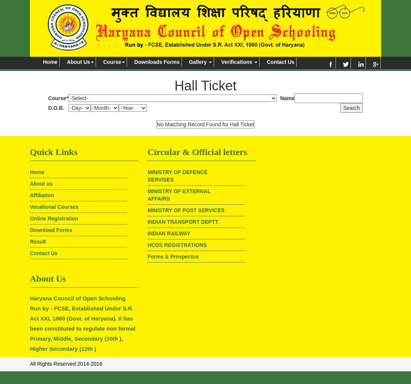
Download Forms (51, 230)
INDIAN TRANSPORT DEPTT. (183, 222)
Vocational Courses (54, 207)
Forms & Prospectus (173, 257)
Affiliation (42, 195)
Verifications (239, 62)
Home (50, 62)
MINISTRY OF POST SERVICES (186, 210)
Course (114, 62)
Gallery (200, 62)
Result (38, 242)
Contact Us (280, 62)
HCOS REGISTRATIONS (177, 245)
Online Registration (54, 219)
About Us (80, 62)
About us (41, 184)
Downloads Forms (156, 62)
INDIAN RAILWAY (169, 233)
